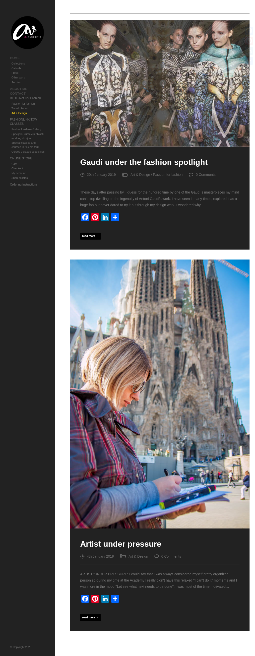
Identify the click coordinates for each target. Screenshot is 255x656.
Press (14, 72)
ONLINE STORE (21, 158)
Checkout (17, 168)
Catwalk (16, 68)
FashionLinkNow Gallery (26, 129)
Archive (16, 82)
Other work (18, 77)
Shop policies (19, 177)
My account (18, 173)
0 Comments (205, 175)
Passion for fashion (23, 103)
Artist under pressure (120, 543)
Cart (14, 163)
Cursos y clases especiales (28, 151)
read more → (90, 235)
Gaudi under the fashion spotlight (144, 162)
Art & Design (19, 113)
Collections (18, 63)
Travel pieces (19, 108)
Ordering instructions (24, 184)
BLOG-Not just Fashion (25, 98)
